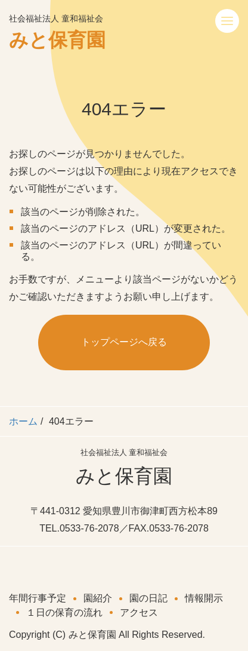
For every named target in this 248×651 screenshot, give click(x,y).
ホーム (23, 421)
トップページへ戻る (124, 342)
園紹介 (97, 598)
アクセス (139, 612)
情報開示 (204, 598)
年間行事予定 (37, 598)
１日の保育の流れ (64, 612)
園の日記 (148, 598)
